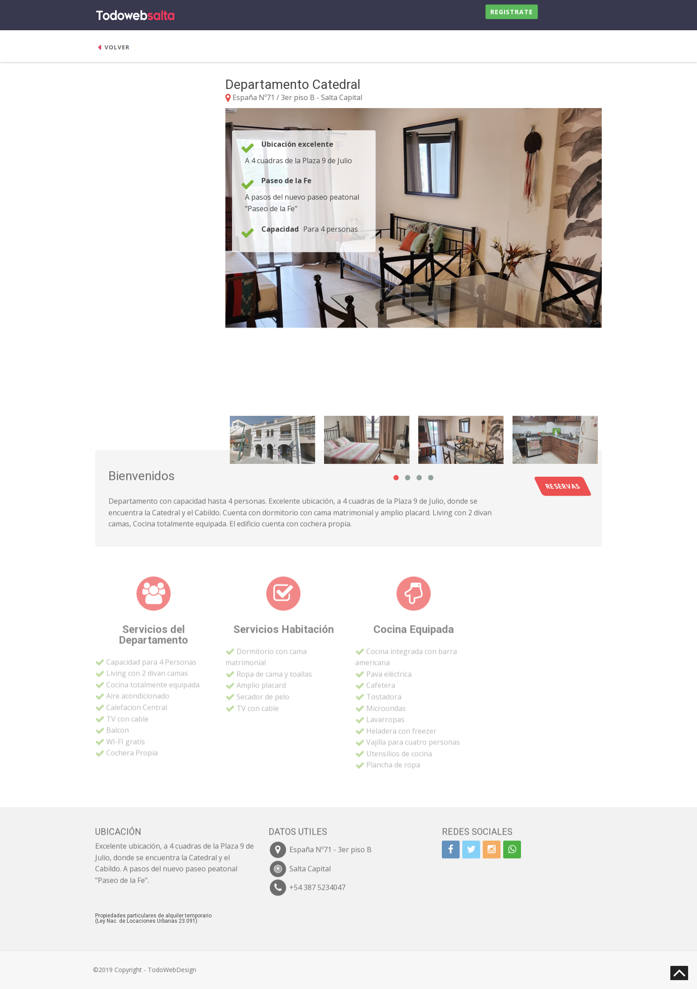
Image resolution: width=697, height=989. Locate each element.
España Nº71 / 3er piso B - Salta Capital (297, 97)
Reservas (603, 486)
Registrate (511, 12)
